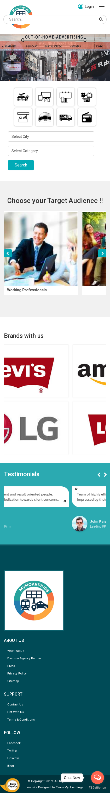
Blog (10, 765)
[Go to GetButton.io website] (97, 787)
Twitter (12, 750)
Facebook (14, 743)
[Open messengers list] (97, 777)
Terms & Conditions (21, 719)
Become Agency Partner (24, 658)
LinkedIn (13, 758)
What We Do (15, 651)
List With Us (15, 712)
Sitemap (13, 681)
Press (11, 666)
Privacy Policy (17, 673)
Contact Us (15, 704)
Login (86, 6)
